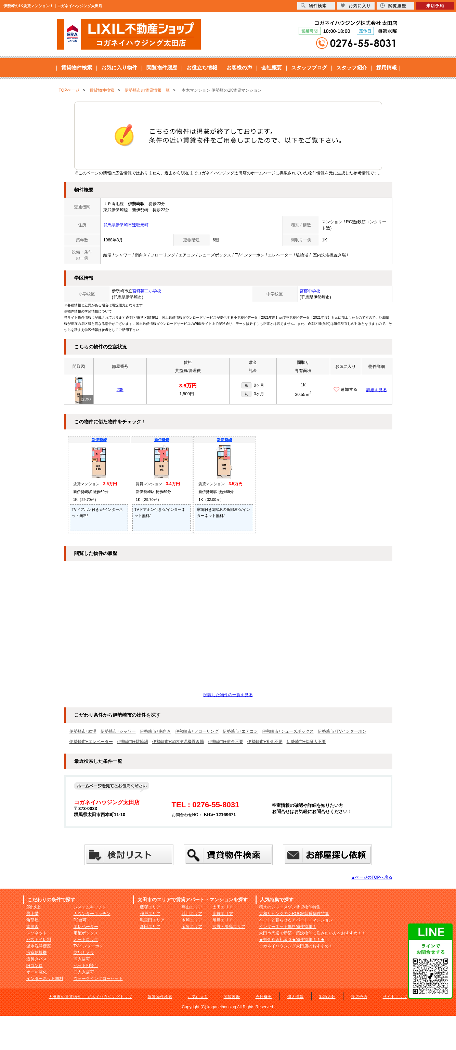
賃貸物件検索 (76, 67)
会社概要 (271, 67)
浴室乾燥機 (36, 952)
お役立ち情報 (201, 67)
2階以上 (33, 907)
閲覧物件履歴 (161, 67)
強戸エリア (150, 913)
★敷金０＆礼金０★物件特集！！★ (292, 939)
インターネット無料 (44, 978)
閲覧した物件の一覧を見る (228, 694)
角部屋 (32, 920)
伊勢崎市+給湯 (82, 731)
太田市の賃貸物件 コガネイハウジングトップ (90, 997)
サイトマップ (395, 997)
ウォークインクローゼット (98, 978)
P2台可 (80, 920)
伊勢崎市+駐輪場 (132, 741)
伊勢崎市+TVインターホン (342, 731)
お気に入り (198, 997)
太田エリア (222, 907)
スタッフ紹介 (351, 67)
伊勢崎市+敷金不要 (225, 741)
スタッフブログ (309, 67)
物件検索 (314, 5)
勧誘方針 (327, 997)
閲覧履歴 (232, 997)
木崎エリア (192, 920)
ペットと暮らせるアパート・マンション (296, 920)
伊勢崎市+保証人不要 (306, 741)
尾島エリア (222, 920)
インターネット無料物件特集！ (287, 926)
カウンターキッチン (92, 913)
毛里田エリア (152, 920)
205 (120, 389)
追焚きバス (36, 959)
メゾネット (36, 933)
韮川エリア (192, 913)
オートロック (86, 939)
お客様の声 (239, 67)
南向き (32, 926)
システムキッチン (90, 907)
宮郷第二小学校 (146, 291)
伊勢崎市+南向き (155, 731)
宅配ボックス (86, 933)
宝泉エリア (192, 926)
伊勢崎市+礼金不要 (265, 741)
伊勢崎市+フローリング (197, 731)
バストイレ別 (38, 939)
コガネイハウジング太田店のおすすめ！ (296, 946)
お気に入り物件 (119, 67)
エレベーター (86, 926)
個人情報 (295, 997)
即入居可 (82, 959)
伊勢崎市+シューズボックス (288, 731)
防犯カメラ (84, 952)
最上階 (32, 913)
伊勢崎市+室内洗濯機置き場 (178, 741)
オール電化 (36, 972)
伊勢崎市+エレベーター (91, 741)
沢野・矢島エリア (228, 926)
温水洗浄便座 (38, 946)
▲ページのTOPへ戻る (371, 877)
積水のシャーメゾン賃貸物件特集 (290, 907)
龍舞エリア (222, 913)
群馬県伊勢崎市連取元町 (125, 225)
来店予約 (359, 997)
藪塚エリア (150, 907)
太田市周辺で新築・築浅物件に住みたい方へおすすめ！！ (312, 933)
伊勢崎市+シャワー (118, 731)
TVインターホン (88, 946)
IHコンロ (34, 965)
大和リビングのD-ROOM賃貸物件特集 (294, 913)
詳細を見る (376, 389)
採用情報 (386, 67)
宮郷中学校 (310, 291)
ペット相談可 (86, 965)
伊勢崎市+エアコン (240, 731)
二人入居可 (84, 972)
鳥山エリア (192, 907)
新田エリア (150, 926)
